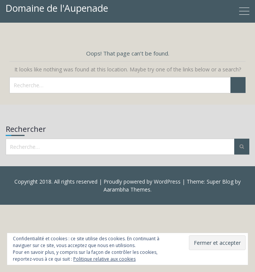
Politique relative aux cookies (104, 259)
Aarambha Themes (127, 189)
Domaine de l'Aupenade (57, 8)
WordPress (167, 181)
